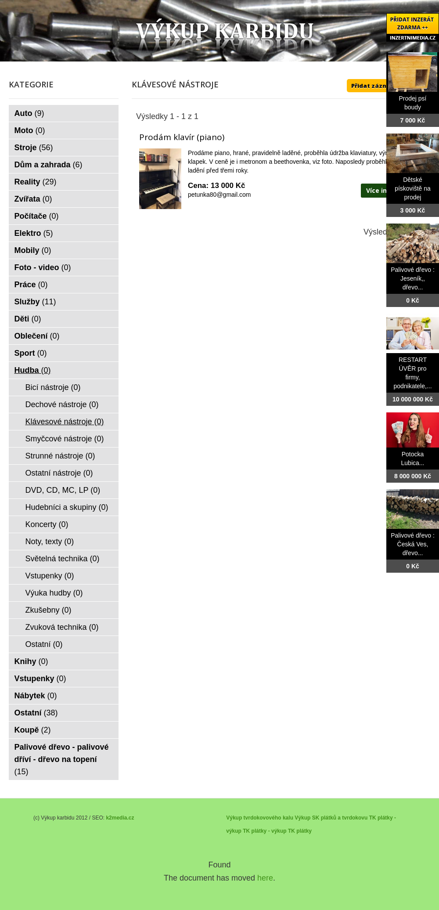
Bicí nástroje (53, 387)
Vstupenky (49, 575)
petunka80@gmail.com (219, 194)
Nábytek (35, 695)
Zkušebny (48, 610)
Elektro (33, 233)
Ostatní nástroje (59, 473)
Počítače (36, 216)
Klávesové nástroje (64, 421)
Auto (29, 113)
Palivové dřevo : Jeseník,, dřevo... (413, 278)
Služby (35, 301)
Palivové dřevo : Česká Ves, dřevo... (413, 544)
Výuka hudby (54, 593)
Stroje (33, 147)
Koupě (32, 730)
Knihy (31, 661)
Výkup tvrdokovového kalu (259, 818)
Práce (31, 284)
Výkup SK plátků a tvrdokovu (331, 818)
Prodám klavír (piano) (181, 137)
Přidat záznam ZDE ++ (384, 86)
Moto (29, 130)
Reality (35, 181)
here (265, 878)
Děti (27, 318)
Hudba (32, 370)
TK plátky (300, 831)
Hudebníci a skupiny (66, 507)
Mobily (32, 250)
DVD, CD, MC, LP (63, 490)
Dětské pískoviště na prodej (413, 188)
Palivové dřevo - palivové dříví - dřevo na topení (61, 759)
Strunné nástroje (60, 455)
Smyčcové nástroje (64, 438)
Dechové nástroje (62, 404)
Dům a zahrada (48, 164)
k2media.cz (120, 818)
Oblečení (37, 336)
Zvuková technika (62, 627)
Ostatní (44, 644)
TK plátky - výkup (264, 831)
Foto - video (42, 267)
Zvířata (33, 199)
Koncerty (46, 524)
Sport (30, 353)
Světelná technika (62, 558)
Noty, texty (49, 541)
